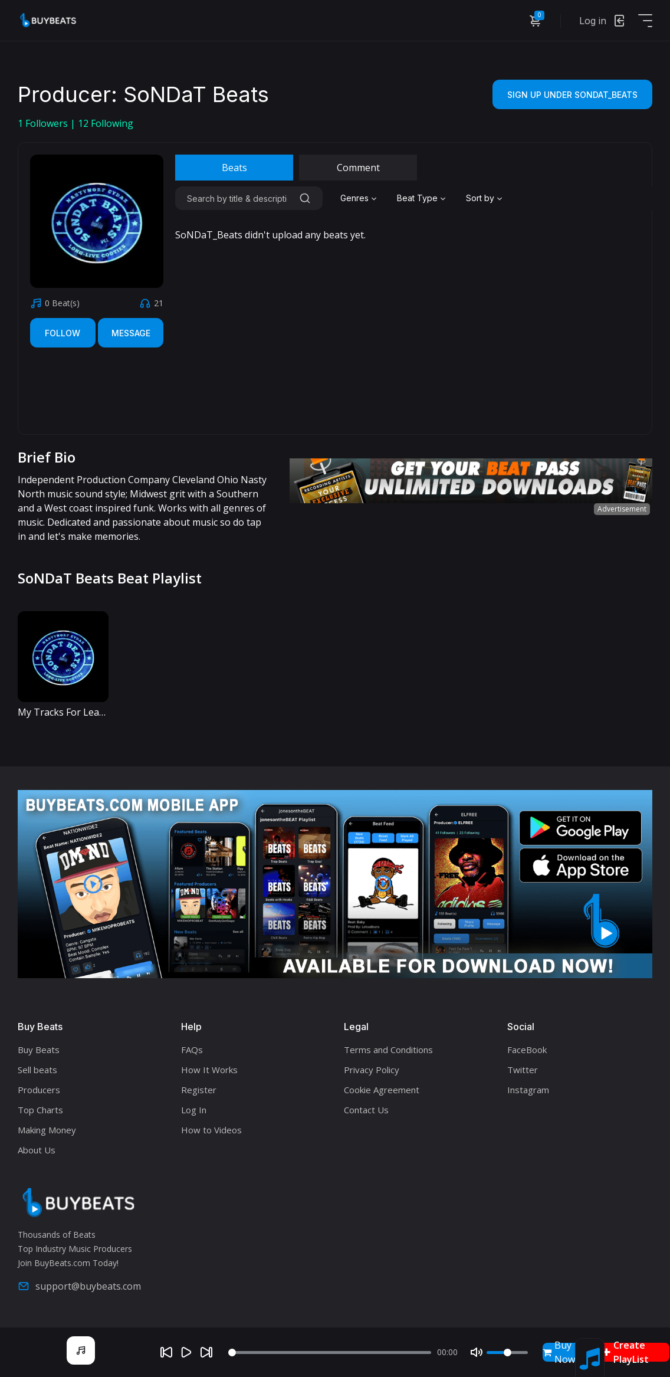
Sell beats (37, 1070)
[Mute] (476, 1352)
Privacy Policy (371, 1070)
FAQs (192, 1049)
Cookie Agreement (381, 1090)
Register (198, 1090)
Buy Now (559, 1352)
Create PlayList (626, 1352)
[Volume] (507, 1352)
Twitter (522, 1070)
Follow (62, 333)
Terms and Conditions (388, 1049)
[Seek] (329, 1352)
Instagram (528, 1090)
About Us (36, 1150)
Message (130, 333)
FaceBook (527, 1049)
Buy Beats (39, 1049)
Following (105, 123)
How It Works (209, 1070)
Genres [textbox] (354, 198)
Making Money (47, 1130)
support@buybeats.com (79, 1286)
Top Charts (40, 1110)
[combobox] (359, 198)
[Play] (186, 1352)
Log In (193, 1110)
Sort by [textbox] (480, 198)
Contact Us (366, 1110)
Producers (39, 1090)
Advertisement (621, 509)
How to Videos (211, 1130)
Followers (44, 123)
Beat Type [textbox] (417, 198)
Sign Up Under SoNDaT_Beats (572, 95)
